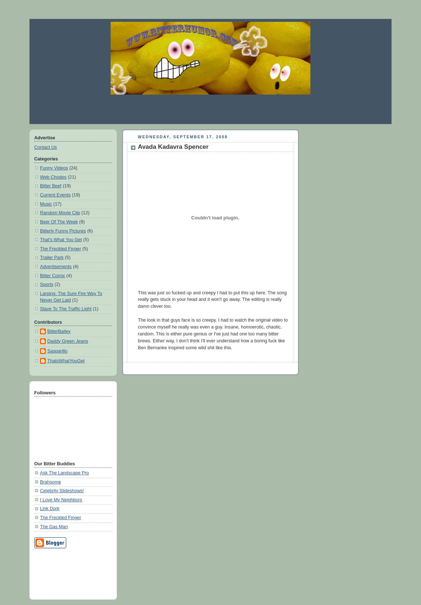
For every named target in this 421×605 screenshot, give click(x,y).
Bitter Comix (52, 275)
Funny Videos (54, 168)
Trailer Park (52, 257)
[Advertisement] (211, 109)
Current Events (55, 195)
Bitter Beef (50, 185)
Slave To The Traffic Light (66, 308)
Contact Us (45, 147)
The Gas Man (54, 526)
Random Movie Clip (60, 212)
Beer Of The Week (59, 221)
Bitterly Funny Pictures (63, 231)
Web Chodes (53, 177)
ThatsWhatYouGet (66, 360)
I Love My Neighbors (61, 499)
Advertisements (56, 266)
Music (46, 204)
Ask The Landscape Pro (64, 472)
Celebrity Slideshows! (62, 490)
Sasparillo (57, 351)
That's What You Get (61, 239)
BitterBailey (59, 331)
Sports (46, 284)
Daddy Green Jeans (67, 341)
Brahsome (50, 482)
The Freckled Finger (60, 248)
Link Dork (49, 508)
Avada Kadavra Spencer (173, 146)
